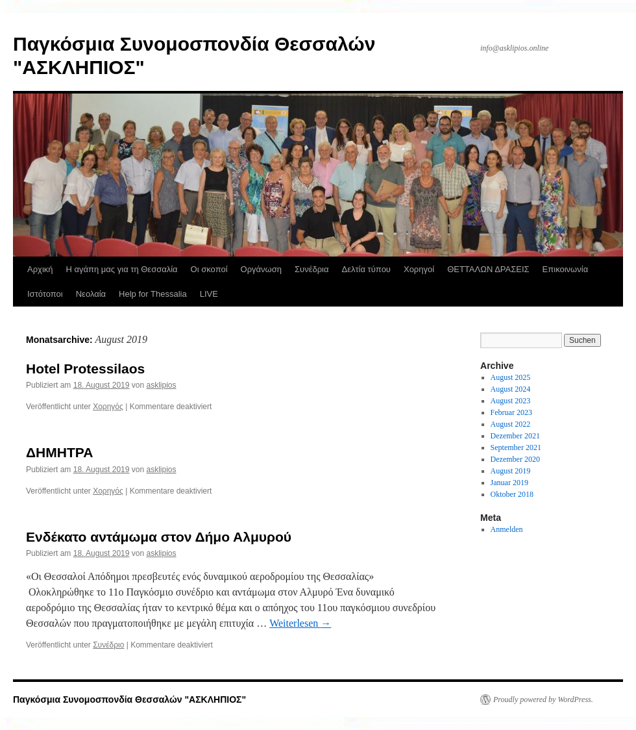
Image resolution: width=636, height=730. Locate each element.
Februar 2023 (511, 412)
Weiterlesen (300, 623)
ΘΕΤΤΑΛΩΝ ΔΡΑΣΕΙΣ (488, 269)
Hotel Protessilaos (85, 368)
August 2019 (511, 470)
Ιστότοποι (45, 294)
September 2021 (516, 447)
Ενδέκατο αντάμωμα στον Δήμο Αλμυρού (158, 536)
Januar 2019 (509, 482)
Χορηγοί (419, 269)
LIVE (209, 294)
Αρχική (40, 269)
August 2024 (511, 389)
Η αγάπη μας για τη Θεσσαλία (122, 269)
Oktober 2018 (512, 494)
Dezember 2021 (515, 435)
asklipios (162, 385)
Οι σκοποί (209, 269)
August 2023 (511, 400)
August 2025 (511, 377)
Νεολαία (91, 294)
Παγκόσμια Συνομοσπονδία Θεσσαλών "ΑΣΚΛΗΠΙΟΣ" (129, 699)
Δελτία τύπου (366, 269)
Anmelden (507, 529)
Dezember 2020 (515, 459)
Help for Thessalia (153, 294)
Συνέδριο (108, 644)
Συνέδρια (311, 269)
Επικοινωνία (566, 269)
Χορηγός (108, 406)
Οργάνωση (261, 269)
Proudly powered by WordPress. (543, 699)
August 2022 (511, 424)
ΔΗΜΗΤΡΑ (59, 452)
